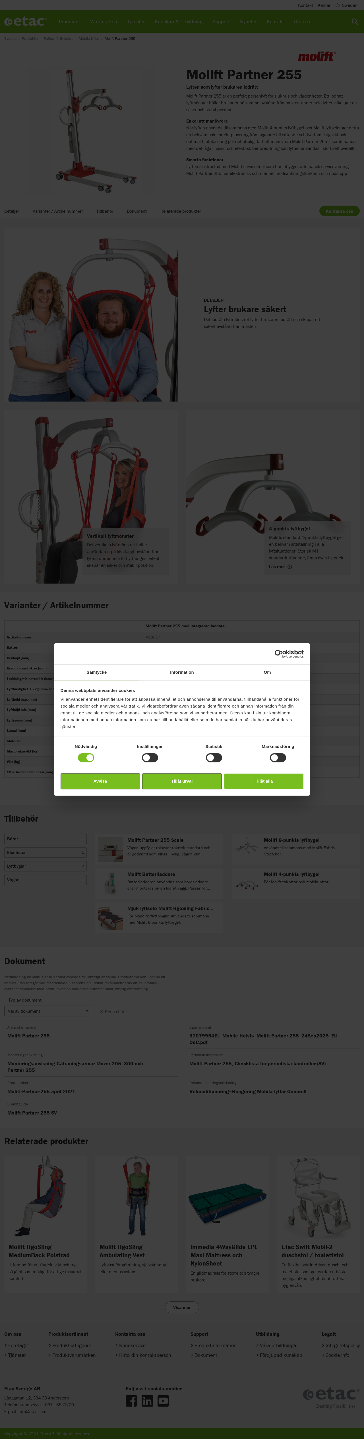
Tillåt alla (264, 781)
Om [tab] (267, 672)
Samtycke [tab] (97, 672)
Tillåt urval (182, 781)
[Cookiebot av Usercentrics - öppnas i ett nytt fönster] (279, 654)
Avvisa (100, 781)
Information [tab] (182, 672)
